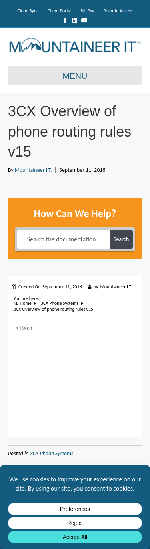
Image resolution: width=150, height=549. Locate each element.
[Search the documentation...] (63, 239)
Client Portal (60, 11)
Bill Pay (87, 11)
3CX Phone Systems (52, 453)
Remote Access (117, 11)
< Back (24, 328)
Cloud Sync (27, 11)
